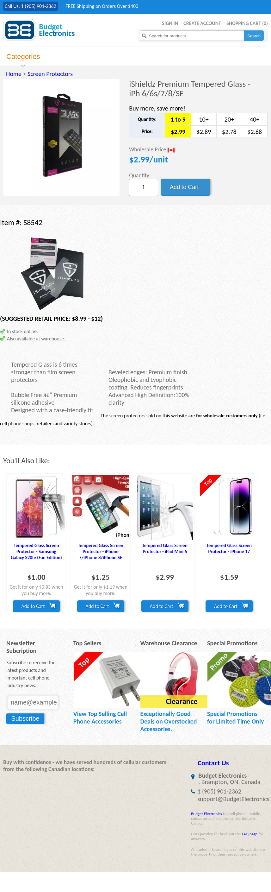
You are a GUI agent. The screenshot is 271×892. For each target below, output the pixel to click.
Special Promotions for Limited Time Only (235, 717)
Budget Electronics (206, 813)
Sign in (170, 23)
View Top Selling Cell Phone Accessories (100, 717)
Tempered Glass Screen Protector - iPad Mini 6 (165, 548)
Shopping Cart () (247, 23)
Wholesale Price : (152, 150)
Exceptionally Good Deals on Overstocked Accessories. (168, 721)
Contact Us (213, 763)
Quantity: (140, 175)
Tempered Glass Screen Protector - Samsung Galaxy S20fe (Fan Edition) (36, 551)
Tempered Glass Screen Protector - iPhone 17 (229, 548)
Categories (23, 56)
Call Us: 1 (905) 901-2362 (30, 6)
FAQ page (250, 834)
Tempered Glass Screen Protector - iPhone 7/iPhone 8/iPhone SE (100, 551)
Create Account (202, 23)
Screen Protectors (50, 74)
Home (14, 74)
